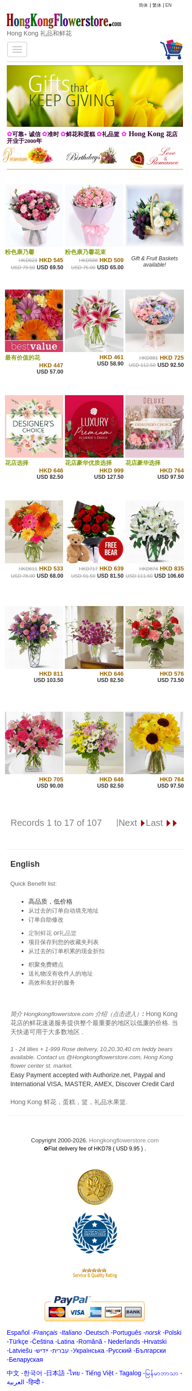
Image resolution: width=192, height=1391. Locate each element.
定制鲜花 (40, 933)
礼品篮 (68, 933)
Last (162, 823)
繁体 (156, 5)
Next (132, 823)
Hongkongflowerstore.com (124, 1140)
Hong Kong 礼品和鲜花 (39, 33)
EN (168, 5)
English (25, 864)
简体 (143, 5)
